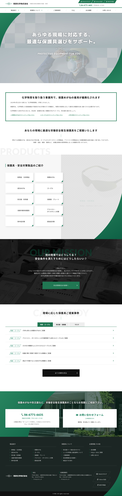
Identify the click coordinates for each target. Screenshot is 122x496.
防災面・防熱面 (16, 455)
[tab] (45, 324)
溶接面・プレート (40, 455)
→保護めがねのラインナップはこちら (22, 115)
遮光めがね (14, 452)
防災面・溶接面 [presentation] (61, 324)
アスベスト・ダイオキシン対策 (44, 458)
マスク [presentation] (77, 324)
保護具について (35, 10)
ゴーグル (37, 452)
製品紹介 (14, 10)
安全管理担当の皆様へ (61, 285)
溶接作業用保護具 (16, 458)
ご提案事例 (56, 10)
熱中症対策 (14, 460)
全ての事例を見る (61, 373)
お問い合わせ (107, 10)
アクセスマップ (37, 479)
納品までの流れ (67, 460)
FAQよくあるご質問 (97, 452)
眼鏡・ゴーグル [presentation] (45, 324)
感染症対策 (38, 460)
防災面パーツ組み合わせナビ (71, 450)
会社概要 (88, 10)
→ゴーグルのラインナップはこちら (51, 115)
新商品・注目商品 (16, 450)
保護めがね (38, 450)
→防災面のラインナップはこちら (78, 115)
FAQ (73, 10)
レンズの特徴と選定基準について (73, 452)
